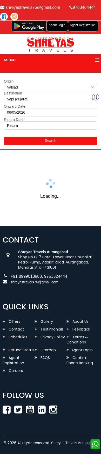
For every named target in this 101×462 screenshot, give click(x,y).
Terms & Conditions (77, 339)
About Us (77, 321)
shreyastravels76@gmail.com (34, 282)
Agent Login (57, 25)
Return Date (13, 119)
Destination (13, 93)
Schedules (15, 337)
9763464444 (82, 7)
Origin (9, 81)
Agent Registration (83, 25)
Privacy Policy (50, 337)
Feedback (78, 329)
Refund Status (18, 350)
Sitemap (45, 350)
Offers (11, 321)
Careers (13, 370)
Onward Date (14, 106)
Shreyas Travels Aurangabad (74, 443)
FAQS (42, 357)
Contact (13, 329)
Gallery (44, 321)
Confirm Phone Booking (79, 360)
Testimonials (49, 329)
